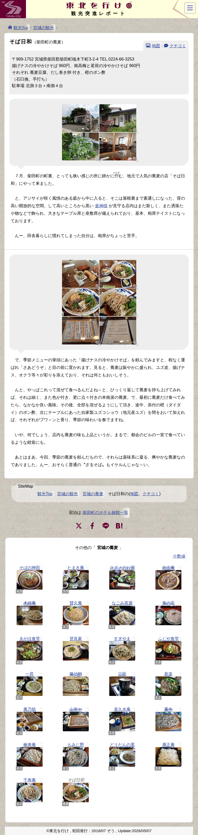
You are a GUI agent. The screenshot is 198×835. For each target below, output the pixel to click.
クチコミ (177, 45)
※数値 (179, 556)
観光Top (20, 27)
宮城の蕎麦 (93, 494)
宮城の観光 (43, 27)
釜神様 (101, 206)
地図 (156, 45)
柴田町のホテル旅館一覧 (105, 512)
